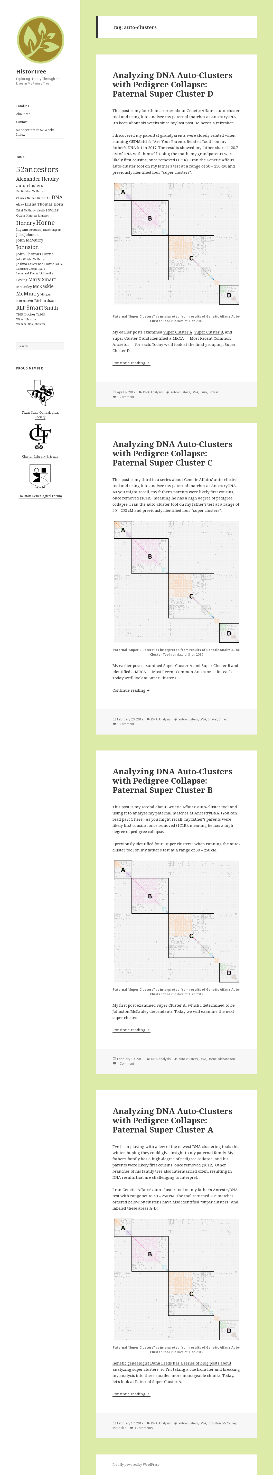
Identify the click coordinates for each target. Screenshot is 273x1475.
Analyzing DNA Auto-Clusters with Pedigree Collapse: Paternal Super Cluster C (172, 453)
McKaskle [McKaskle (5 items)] (43, 286)
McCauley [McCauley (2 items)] (24, 286)
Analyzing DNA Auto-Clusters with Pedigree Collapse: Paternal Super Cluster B (172, 780)
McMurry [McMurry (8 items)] (28, 293)
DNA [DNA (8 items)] (57, 197)
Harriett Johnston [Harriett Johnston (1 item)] (37, 215)
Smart (223, 719)
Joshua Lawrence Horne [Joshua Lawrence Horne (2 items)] (35, 264)
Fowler (214, 392)
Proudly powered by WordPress (135, 1464)
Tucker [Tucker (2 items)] (29, 314)
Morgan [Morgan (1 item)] (45, 294)
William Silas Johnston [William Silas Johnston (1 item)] (30, 324)
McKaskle (119, 1428)
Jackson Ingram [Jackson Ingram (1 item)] (51, 229)
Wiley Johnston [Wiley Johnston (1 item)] (26, 319)
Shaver (212, 719)
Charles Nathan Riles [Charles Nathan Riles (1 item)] (29, 198)
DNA (195, 392)
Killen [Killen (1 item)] (59, 264)
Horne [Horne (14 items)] (45, 222)
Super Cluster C (126, 338)
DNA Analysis (153, 392)
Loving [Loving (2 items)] (21, 279)
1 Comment (125, 397)
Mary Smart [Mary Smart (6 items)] (42, 279)
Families (22, 106)
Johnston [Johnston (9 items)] (27, 247)
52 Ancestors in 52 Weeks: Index (35, 132)
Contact (21, 122)
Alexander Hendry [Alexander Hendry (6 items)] (37, 178)
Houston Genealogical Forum (40, 496)
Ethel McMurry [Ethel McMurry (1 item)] (26, 210)
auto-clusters (180, 392)
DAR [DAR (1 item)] (47, 198)
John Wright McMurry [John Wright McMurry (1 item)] (30, 259)
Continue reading (131, 362)
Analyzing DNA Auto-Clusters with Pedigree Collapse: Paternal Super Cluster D (172, 84)
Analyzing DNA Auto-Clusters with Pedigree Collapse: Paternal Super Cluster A (172, 1120)
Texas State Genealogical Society (40, 414)
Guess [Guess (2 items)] (20, 215)
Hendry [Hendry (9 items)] (25, 222)
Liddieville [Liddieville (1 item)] (46, 273)
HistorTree (31, 71)
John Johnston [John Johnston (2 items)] (27, 234)
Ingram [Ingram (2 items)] (22, 229)
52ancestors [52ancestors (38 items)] (37, 169)
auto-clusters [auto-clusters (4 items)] (29, 185)
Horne (212, 1059)
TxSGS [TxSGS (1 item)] (40, 314)
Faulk (203, 392)
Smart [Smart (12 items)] (34, 307)
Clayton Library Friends (40, 456)
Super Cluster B (208, 332)
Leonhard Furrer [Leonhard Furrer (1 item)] (27, 273)
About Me (23, 114)
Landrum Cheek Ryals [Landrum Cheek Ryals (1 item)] (30, 269)
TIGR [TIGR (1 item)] (19, 314)
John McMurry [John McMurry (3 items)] (29, 240)
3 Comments (143, 1428)
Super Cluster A (177, 332)
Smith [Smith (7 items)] (51, 307)
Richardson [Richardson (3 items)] (45, 300)
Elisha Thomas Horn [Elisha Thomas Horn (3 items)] (44, 204)
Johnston (214, 1423)
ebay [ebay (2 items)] (20, 204)
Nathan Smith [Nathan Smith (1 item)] (25, 301)
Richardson (226, 1059)
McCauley (229, 1423)
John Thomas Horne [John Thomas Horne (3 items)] (35, 253)
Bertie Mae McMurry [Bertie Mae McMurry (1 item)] (30, 191)
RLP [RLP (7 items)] (21, 307)
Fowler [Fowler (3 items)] (52, 209)
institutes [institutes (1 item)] (35, 229)
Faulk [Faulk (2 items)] (40, 210)
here (138, 819)
